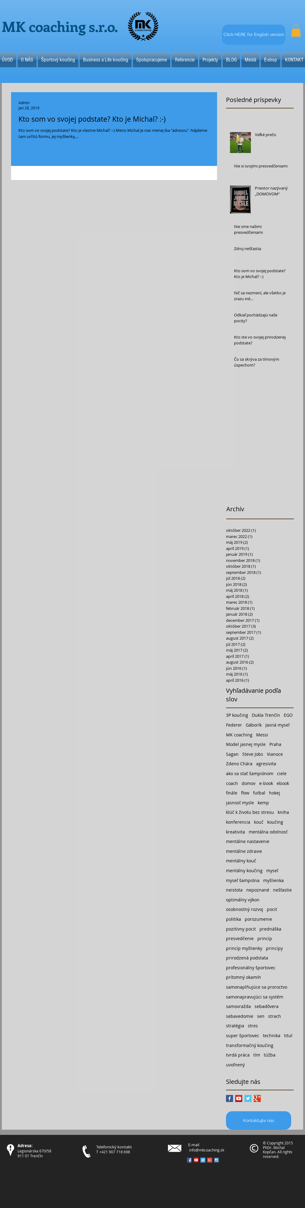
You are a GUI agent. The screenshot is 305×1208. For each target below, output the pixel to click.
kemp (263, 803)
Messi (262, 735)
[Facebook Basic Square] (229, 1098)
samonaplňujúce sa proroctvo (256, 987)
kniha (283, 812)
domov (248, 783)
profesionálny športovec (250, 968)
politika (233, 919)
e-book (266, 783)
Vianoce (275, 754)
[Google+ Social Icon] (209, 1160)
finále (231, 793)
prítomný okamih (243, 977)
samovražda (238, 1006)
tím (256, 1055)
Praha (275, 744)
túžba (269, 1055)
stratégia (235, 1026)
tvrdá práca (238, 1055)
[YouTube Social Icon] (238, 1098)
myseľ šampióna (242, 880)
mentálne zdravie (244, 851)
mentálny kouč (241, 861)
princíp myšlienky (244, 948)
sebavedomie (239, 1016)
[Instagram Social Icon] (216, 1160)
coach (232, 783)
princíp (264, 938)
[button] (296, 31)
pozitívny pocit (241, 929)
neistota (234, 890)
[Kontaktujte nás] (258, 1120)
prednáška (270, 929)
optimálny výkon (242, 900)
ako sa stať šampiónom (249, 773)
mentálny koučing (244, 870)
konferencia (238, 822)
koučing (275, 822)
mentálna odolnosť (268, 832)
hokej (274, 793)
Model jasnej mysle (246, 744)
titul (288, 1035)
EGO (288, 715)
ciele (282, 773)
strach (274, 1016)
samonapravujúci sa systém (254, 997)
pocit (272, 909)
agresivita (266, 764)
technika (271, 1035)
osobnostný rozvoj (244, 909)
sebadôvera (267, 1006)
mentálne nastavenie (247, 841)
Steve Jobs (252, 754)
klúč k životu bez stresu (250, 812)
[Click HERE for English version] (253, 35)
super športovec (242, 1035)
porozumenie (258, 919)
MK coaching (239, 735)
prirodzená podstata (247, 958)
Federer (234, 725)
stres (253, 1026)
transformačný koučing (249, 1045)
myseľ (272, 870)
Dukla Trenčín (266, 715)
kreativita (235, 832)
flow (245, 793)
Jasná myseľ (277, 725)
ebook (283, 783)
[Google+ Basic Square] (257, 1098)
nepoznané (257, 890)
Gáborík (254, 725)
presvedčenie (240, 938)
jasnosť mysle (240, 803)
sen (260, 1016)
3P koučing (237, 715)
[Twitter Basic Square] (248, 1098)
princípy (274, 948)
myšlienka (273, 880)
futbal (259, 793)
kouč (258, 822)
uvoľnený (235, 1065)
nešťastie (282, 890)
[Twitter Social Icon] (202, 1160)
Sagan (232, 754)
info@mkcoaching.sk (206, 1149)
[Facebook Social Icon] (189, 1160)
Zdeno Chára (239, 764)
